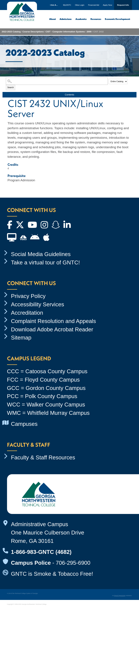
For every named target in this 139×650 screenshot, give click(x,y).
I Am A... (54, 5)
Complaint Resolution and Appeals (53, 321)
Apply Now (107, 5)
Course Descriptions (33, 31)
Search (10, 87)
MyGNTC (67, 5)
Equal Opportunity (119, 595)
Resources (95, 19)
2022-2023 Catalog (11, 31)
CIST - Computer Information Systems (65, 31)
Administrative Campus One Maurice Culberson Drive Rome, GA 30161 (47, 532)
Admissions (66, 19)
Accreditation (27, 313)
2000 (89, 31)
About (52, 19)
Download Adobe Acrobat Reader (52, 329)
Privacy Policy (28, 296)
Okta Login (79, 5)
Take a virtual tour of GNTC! (45, 262)
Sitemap (21, 338)
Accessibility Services (37, 304)
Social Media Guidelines (41, 254)
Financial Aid (93, 5)
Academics (81, 19)
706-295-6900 (73, 563)
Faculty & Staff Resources (43, 457)
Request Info (123, 5)
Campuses (24, 424)
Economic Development (117, 19)
